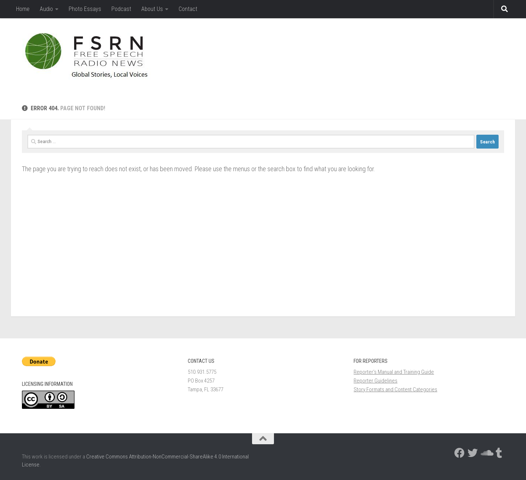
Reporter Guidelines (375, 380)
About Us (152, 8)
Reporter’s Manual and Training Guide (394, 372)
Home (23, 8)
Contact (188, 8)
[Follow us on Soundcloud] (486, 453)
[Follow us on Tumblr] (499, 453)
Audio (46, 8)
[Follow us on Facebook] (459, 453)
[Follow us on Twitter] (473, 453)
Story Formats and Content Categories (395, 389)
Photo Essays (85, 8)
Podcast (121, 8)
